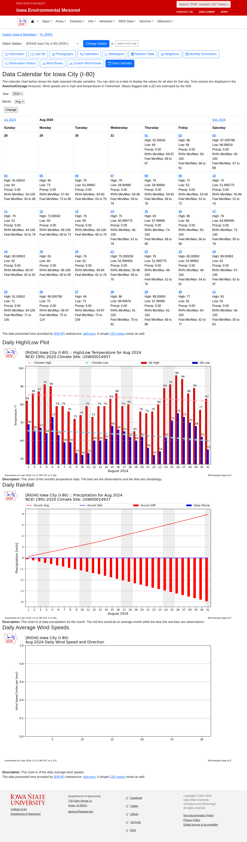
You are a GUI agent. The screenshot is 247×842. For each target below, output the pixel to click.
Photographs (62, 54)
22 (146, 251)
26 (41, 292)
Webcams (164, 21)
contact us (184, 11)
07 (112, 175)
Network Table (142, 54)
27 (77, 292)
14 (112, 211)
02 (180, 135)
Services (145, 21)
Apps (45, 21)
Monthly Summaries (201, 54)
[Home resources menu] (34, 22)
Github (132, 814)
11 (6, 211)
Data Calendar (120, 63)
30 (180, 292)
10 (214, 175)
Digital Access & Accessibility (201, 824)
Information (14, 54)
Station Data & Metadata (19, 34)
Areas (60, 21)
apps (224, 11)
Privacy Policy (192, 820)
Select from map (127, 43)
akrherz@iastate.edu (80, 811)
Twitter (132, 806)
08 (146, 175)
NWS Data (125, 21)
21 (112, 251)
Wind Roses (52, 63)
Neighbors (170, 54)
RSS (131, 830)
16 (180, 211)
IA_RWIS (46, 34)
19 (41, 251)
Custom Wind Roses (85, 63)
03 (214, 135)
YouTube (133, 822)
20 (77, 251)
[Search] (204, 4)
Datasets (76, 21)
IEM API (59, 333)
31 (214, 292)
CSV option (117, 333)
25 (6, 292)
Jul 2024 (10, 119)
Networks (106, 21)
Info (90, 21)
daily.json (89, 333)
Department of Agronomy (26, 813)
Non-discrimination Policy (199, 815)
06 (77, 175)
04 (6, 175)
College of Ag (19, 809)
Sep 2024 (219, 119)
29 (146, 292)
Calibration (89, 54)
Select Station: (12, 43)
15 (146, 211)
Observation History (20, 63)
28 (112, 292)
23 (180, 251)
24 (214, 251)
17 (214, 211)
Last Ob (38, 54)
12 (41, 211)
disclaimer (207, 11)
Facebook (134, 798)
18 (6, 251)
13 (77, 211)
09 (180, 175)
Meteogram (114, 54)
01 (146, 135)
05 (41, 175)
